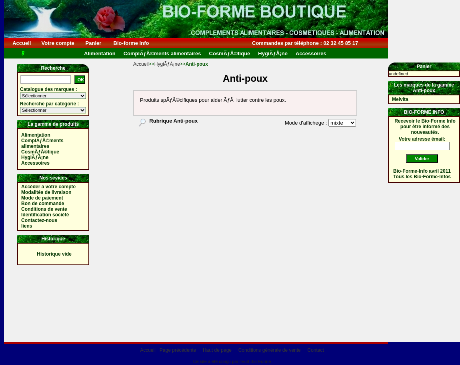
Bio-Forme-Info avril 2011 (422, 171)
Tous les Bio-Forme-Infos (422, 176)
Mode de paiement (42, 198)
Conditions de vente (44, 209)
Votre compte (58, 43)
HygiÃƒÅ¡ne (167, 64)
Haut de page (217, 350)
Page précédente (178, 350)
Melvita (400, 99)
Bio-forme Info (131, 43)
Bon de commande (42, 203)
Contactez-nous (39, 220)
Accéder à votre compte (48, 187)
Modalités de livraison (46, 192)
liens (26, 226)
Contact (315, 350)
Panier (93, 43)
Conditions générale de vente (269, 350)
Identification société (45, 215)
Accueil (21, 43)
